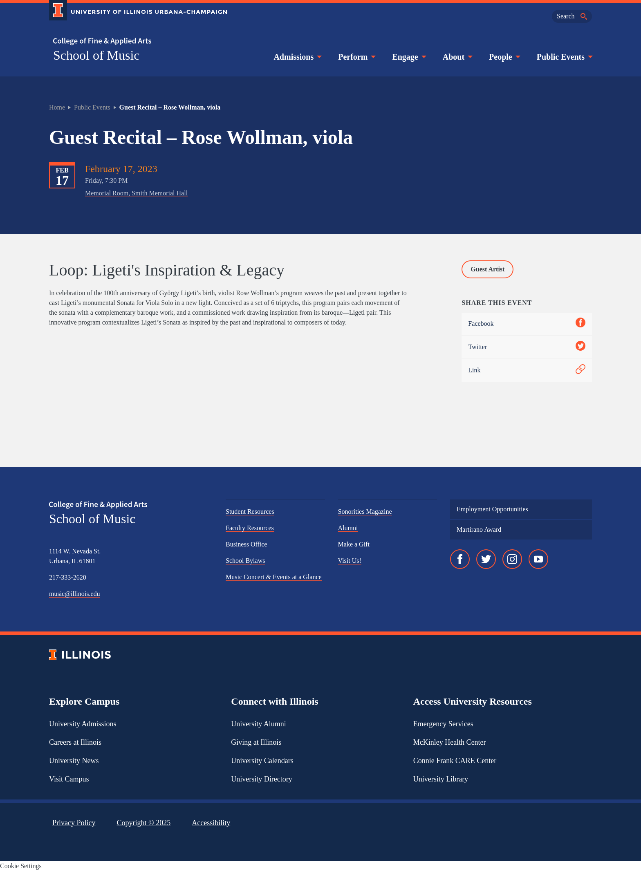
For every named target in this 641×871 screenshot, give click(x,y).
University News (74, 761)
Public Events (564, 56)
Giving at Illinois (256, 742)
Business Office (246, 544)
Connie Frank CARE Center (454, 761)
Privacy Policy (74, 823)
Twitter (526, 347)
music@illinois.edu (74, 593)
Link (526, 370)
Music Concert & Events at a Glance (274, 576)
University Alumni (258, 724)
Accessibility (211, 823)
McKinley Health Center (449, 742)
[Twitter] (486, 559)
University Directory (261, 779)
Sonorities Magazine (365, 511)
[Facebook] (460, 559)
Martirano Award (479, 529)
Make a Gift (354, 544)
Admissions (296, 56)
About (457, 56)
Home (57, 107)
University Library (440, 779)
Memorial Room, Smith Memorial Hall (136, 193)
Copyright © (144, 823)
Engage (408, 56)
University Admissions (83, 724)
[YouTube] (538, 559)
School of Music (96, 55)
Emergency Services (443, 724)
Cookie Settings (21, 865)
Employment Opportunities (492, 509)
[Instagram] (512, 559)
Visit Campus (69, 779)
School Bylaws (245, 560)
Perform (356, 56)
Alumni (348, 527)
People (504, 56)
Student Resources (250, 511)
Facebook (526, 324)
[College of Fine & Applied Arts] (135, 41)
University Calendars (262, 761)
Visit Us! (349, 560)
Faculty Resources (250, 527)
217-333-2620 (67, 577)
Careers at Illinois (75, 742)
